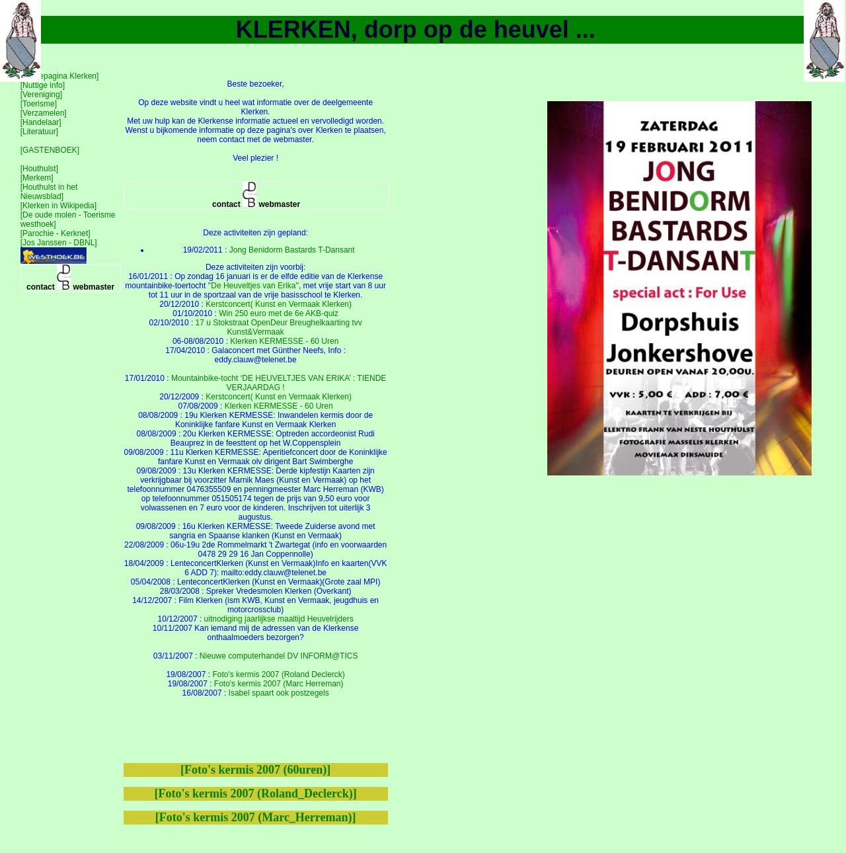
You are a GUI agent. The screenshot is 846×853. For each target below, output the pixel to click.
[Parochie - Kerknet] (55, 233)
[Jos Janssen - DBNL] (58, 242)
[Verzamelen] (43, 113)
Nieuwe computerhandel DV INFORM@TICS (279, 656)
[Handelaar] (40, 122)
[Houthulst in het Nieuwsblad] (49, 192)
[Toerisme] (38, 103)
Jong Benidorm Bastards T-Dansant (292, 250)
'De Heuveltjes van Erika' (253, 285)
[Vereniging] (41, 94)
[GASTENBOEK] (49, 150)
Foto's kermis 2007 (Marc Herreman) (279, 683)
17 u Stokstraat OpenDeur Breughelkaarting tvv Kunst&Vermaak (279, 327)
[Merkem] (37, 178)
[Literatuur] (39, 131)
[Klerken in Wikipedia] (58, 205)
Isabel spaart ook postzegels (279, 693)
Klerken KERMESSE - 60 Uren (284, 341)
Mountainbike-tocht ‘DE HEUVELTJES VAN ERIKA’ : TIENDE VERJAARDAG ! (278, 383)
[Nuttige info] (42, 85)
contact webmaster (70, 278)
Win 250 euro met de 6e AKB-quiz (278, 313)
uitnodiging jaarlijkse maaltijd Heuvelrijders (279, 619)
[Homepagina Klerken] (59, 76)
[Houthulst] (39, 168)
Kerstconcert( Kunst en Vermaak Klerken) (279, 304)
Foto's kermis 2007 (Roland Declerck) (278, 674)
